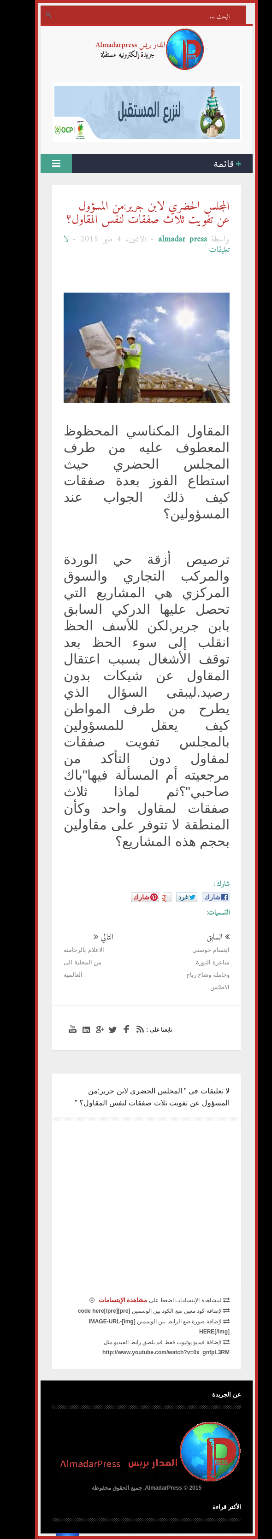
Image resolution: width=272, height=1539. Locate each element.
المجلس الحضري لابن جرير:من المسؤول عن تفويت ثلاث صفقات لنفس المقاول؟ (137, 213)
